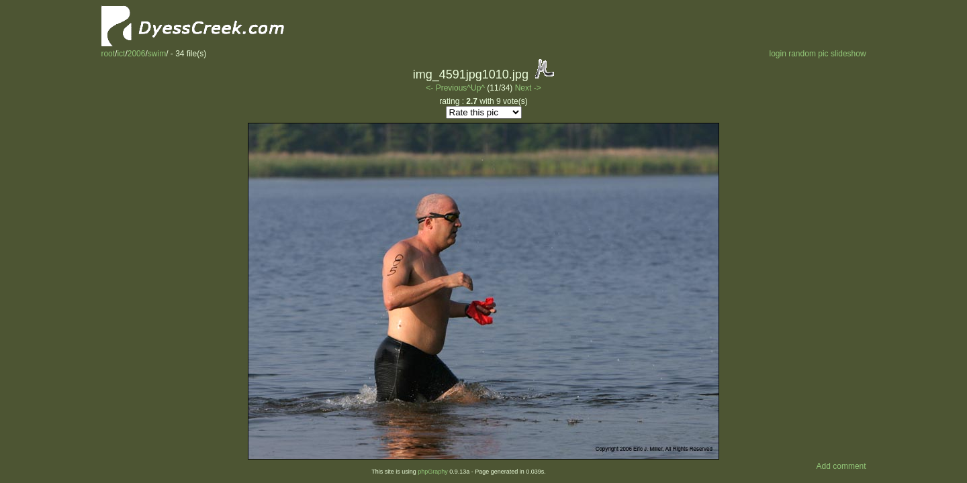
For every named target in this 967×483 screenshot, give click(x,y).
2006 (137, 53)
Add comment (841, 466)
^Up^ (476, 88)
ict (121, 53)
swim (157, 53)
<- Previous (446, 88)
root (108, 53)
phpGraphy (433, 471)
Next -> (528, 88)
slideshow (848, 53)
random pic (808, 53)
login (777, 53)
